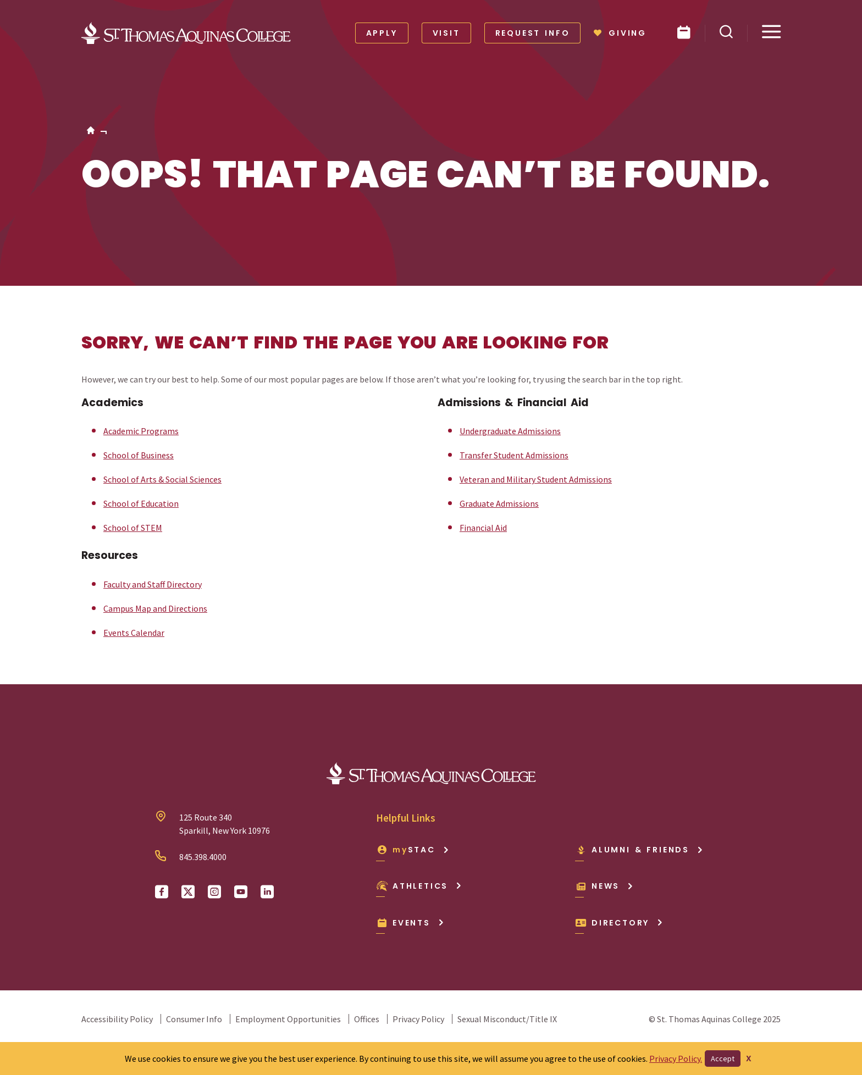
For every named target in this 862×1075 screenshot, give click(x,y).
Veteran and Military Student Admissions (536, 479)
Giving (620, 32)
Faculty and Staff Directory (152, 584)
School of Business (138, 455)
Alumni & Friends (639, 849)
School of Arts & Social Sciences (162, 479)
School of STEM (132, 527)
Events (410, 922)
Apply (381, 32)
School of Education (141, 503)
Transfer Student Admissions (514, 455)
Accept (722, 1058)
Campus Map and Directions (155, 608)
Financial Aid (483, 527)
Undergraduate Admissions (510, 430)
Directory (619, 922)
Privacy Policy (418, 1018)
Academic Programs (141, 430)
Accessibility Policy (117, 1018)
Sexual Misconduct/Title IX (507, 1018)
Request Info (532, 32)
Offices (366, 1018)
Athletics (419, 885)
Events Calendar (133, 632)
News (604, 885)
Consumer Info (194, 1018)
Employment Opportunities (288, 1018)
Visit (446, 32)
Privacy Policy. (675, 1058)
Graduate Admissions (499, 503)
